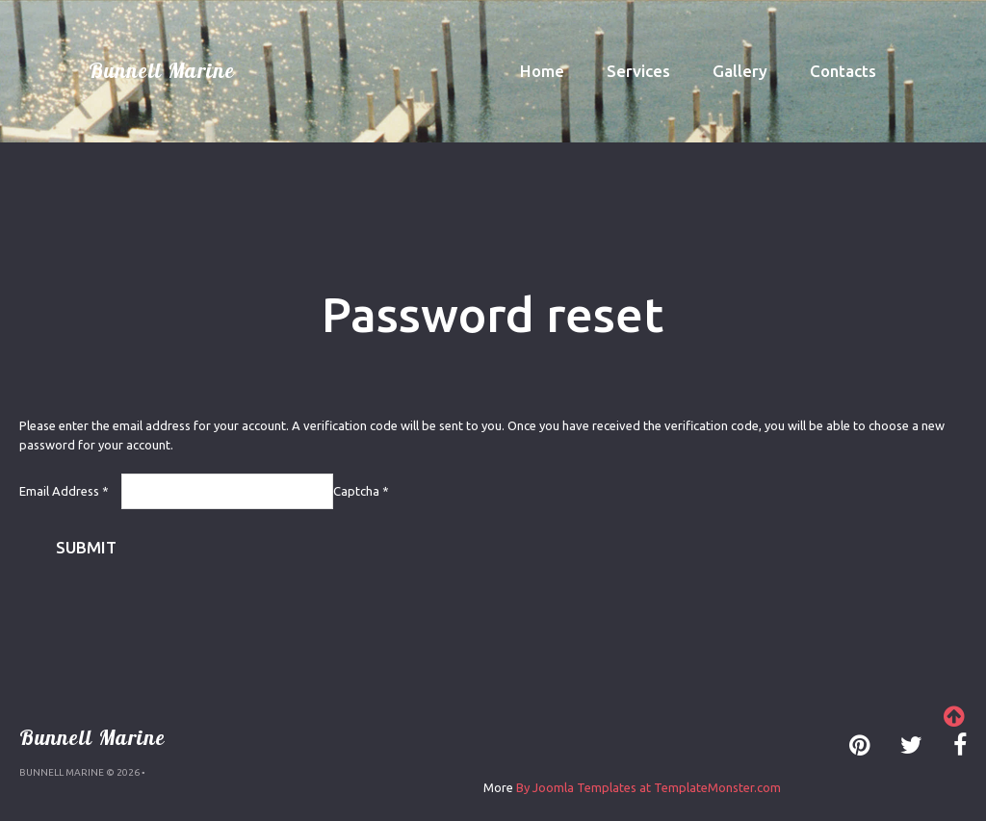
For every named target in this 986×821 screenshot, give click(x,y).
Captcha (361, 491)
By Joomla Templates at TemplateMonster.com (648, 787)
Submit (86, 547)
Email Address (64, 491)
